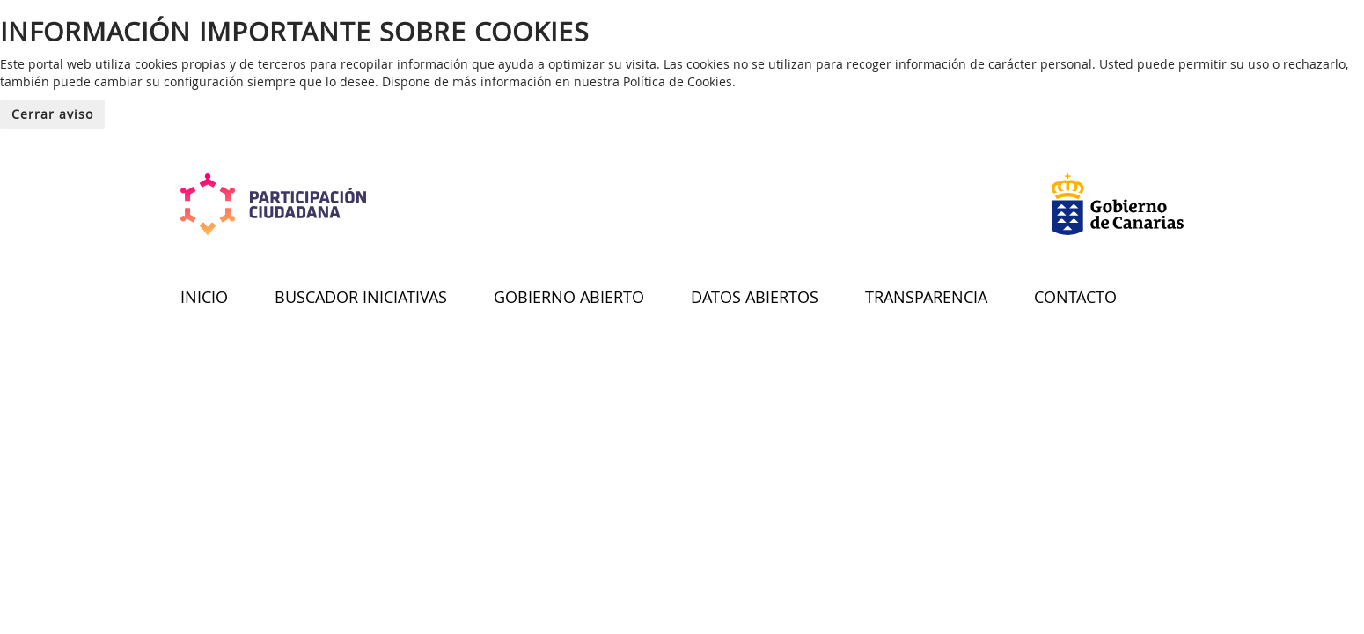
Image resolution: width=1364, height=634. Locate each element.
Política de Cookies (677, 81)
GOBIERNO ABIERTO (569, 297)
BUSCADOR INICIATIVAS (361, 297)
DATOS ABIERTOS (754, 297)
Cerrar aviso (52, 114)
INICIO (204, 297)
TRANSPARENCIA (926, 297)
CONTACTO (1075, 297)
